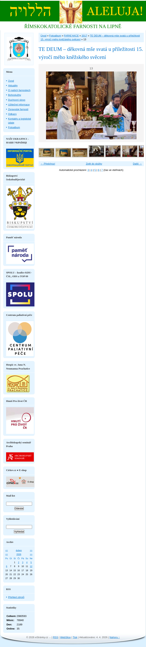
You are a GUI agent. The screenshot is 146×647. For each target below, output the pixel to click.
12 (31, 566)
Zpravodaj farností (18, 109)
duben (19, 550)
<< (6, 550)
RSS (55, 637)
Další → (137, 163)
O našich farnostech (19, 90)
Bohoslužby (14, 94)
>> (31, 550)
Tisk (75, 637)
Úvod (43, 35)
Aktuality (13, 85)
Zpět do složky (94, 163)
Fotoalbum (55, 35)
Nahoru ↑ (115, 637)
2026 (19, 554)
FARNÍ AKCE (71, 35)
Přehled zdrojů (16, 597)
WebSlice (65, 637)
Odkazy (12, 114)
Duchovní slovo (16, 99)
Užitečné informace (19, 104)
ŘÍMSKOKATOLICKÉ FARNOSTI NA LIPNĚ (72, 26)
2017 (84, 35)
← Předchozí (48, 163)
